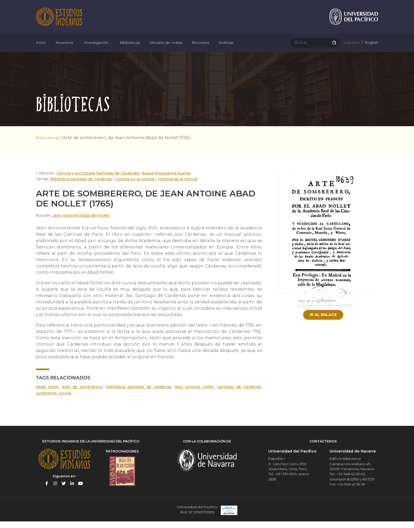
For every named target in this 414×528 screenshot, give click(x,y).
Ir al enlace (323, 321)
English (371, 47)
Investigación (96, 47)
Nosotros (64, 47)
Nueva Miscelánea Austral (167, 180)
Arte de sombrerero (82, 394)
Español (351, 47)
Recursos (200, 47)
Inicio (41, 47)
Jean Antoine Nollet (194, 394)
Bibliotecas (130, 47)
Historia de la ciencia (177, 186)
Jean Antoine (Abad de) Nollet (82, 222)
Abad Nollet (47, 394)
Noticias (226, 47)
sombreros (47, 400)
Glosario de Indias (165, 47)
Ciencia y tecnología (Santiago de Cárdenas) (98, 180)
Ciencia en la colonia (135, 186)
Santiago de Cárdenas (239, 394)
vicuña (66, 400)
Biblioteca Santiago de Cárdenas (81, 186)
